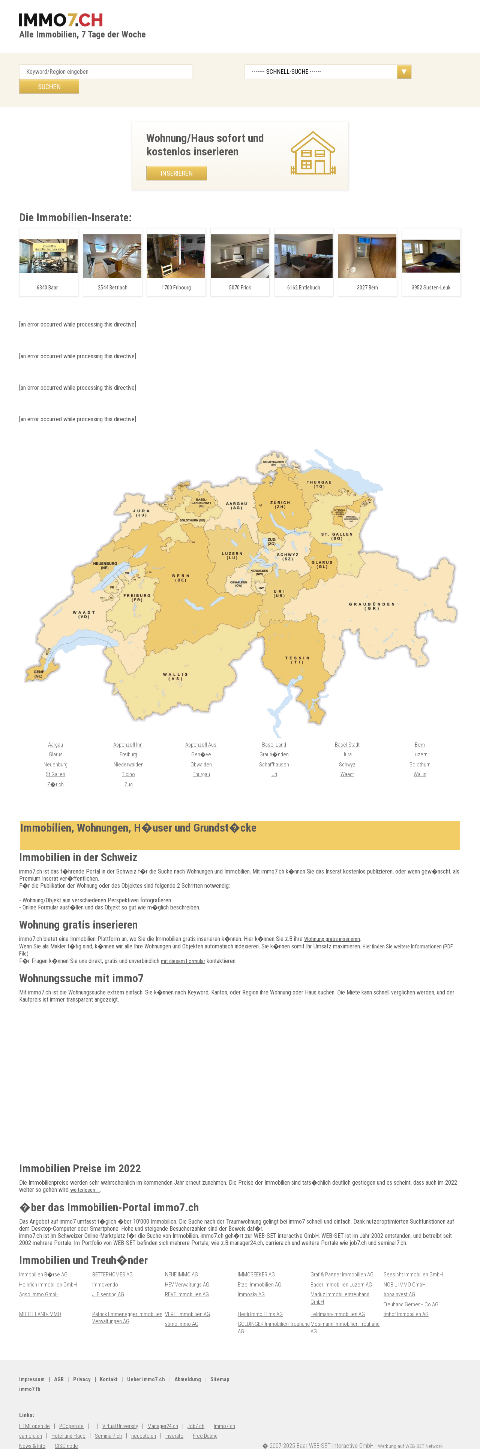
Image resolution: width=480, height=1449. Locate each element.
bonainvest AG (401, 1279)
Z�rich (55, 770)
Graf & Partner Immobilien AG (345, 1259)
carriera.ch (65, 1420)
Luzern (420, 740)
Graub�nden (274, 740)
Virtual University (126, 1410)
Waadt (347, 759)
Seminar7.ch (150, 1420)
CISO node (106, 1430)
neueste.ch (188, 1420)
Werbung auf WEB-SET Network (415, 1430)
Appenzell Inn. (128, 730)
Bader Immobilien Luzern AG (343, 1269)
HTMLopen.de (35, 1410)
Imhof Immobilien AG (408, 1299)
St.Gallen (55, 759)
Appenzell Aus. (201, 730)
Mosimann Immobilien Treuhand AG (336, 1312)
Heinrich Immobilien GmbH (50, 1269)
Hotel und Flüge (106, 1420)
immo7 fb (61, 1373)
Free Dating (33, 1430)
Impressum (33, 1364)
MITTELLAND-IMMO (41, 1299)
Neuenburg (55, 750)
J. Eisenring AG (110, 1279)
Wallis (420, 759)
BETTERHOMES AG (114, 1259)
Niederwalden (128, 750)
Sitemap (29, 1373)
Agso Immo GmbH (40, 1279)
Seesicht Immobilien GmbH (416, 1259)
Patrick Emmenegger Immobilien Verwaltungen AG (126, 1302)
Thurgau (201, 759)
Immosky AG (252, 1279)
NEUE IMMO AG (182, 1259)
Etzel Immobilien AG (261, 1269)
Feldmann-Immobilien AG (339, 1299)
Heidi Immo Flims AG (262, 1299)
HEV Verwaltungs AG (189, 1269)
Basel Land (274, 730)
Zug (128, 770)
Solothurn (420, 750)
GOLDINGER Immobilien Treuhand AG (265, 1312)
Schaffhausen (274, 750)
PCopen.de (75, 1410)
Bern (419, 730)
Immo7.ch (31, 1420)
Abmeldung (199, 1364)
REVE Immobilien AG (189, 1279)
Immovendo (106, 1269)
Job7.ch (210, 1410)
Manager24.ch (173, 1410)
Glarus (55, 740)
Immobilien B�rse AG (45, 1259)
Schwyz (347, 750)
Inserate (221, 1420)
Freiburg (128, 740)
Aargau (55, 730)
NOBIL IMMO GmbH (405, 1269)
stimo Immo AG (183, 1308)
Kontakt (115, 1364)
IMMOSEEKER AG (258, 1259)
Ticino (128, 759)
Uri (274, 759)
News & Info (70, 1430)
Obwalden (201, 750)
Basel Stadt (347, 730)
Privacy (86, 1364)
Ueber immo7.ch (155, 1364)
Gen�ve (201, 740)
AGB (62, 1364)
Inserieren (177, 158)
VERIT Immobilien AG (189, 1299)
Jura (347, 740)
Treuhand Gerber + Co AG (414, 1289)
